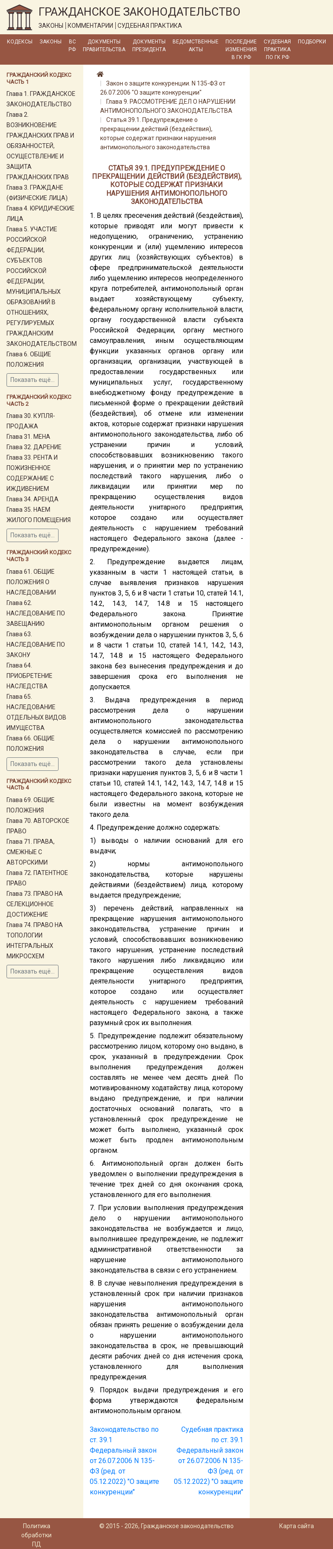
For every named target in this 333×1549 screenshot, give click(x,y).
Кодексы (20, 42)
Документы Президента (149, 46)
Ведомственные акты (196, 46)
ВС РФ (72, 46)
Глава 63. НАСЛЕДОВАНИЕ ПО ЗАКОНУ (36, 644)
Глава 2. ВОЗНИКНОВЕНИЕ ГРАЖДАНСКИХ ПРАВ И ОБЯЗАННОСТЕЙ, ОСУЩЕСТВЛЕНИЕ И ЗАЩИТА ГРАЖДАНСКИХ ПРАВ (40, 146)
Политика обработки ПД (36, 1535)
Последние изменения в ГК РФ (241, 49)
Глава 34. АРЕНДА (33, 499)
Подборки (312, 42)
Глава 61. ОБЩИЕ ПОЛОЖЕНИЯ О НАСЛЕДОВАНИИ (31, 582)
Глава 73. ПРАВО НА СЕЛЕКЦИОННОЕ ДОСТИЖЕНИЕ (35, 904)
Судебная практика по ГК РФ (277, 49)
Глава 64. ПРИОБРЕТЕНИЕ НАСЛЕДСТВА (29, 676)
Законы (50, 42)
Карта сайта (296, 1526)
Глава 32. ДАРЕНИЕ (34, 447)
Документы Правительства (104, 46)
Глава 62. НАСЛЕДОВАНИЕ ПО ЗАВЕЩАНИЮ (36, 613)
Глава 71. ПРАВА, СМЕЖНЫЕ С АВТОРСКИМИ (31, 852)
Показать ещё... (32, 379)
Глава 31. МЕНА (28, 436)
